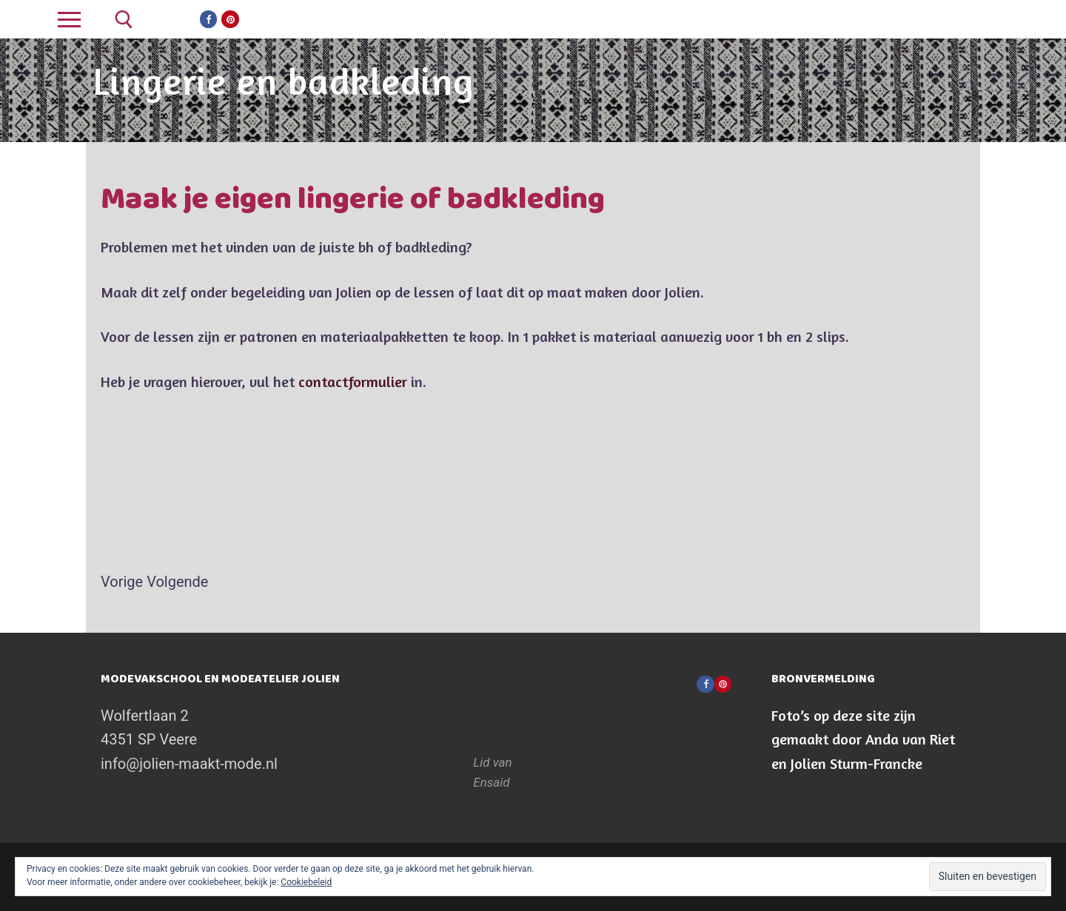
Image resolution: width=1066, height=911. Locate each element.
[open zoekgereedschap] (124, 19)
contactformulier (352, 381)
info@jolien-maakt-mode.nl (189, 764)
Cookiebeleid (306, 882)
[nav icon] (69, 19)
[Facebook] (208, 18)
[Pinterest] (229, 18)
